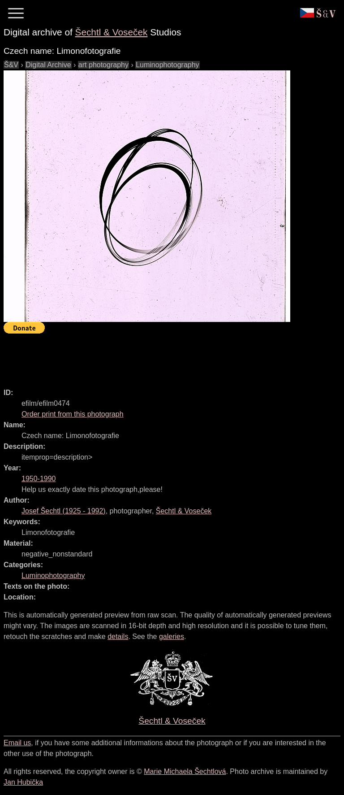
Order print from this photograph (73, 414)
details (118, 636)
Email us (17, 743)
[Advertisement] (167, 357)
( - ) (64, 511)
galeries (171, 636)
